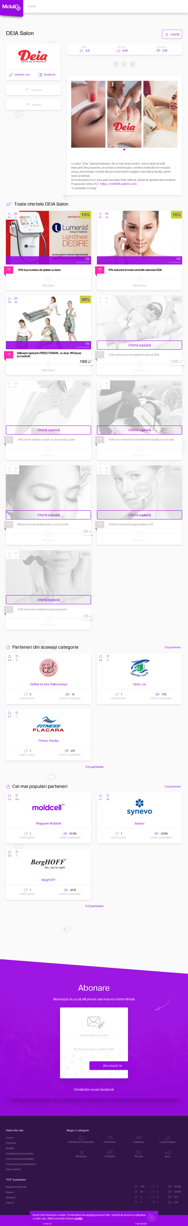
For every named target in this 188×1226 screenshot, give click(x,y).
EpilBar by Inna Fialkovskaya (48, 684)
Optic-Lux (139, 684)
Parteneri (11, 1143)
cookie (78, 1218)
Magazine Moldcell (48, 823)
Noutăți (10, 1148)
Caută (32, 6)
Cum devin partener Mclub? (21, 1164)
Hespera (10, 1197)
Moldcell (94, 1096)
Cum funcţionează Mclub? (20, 1158)
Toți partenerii (172, 647)
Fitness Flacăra (48, 741)
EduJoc (10, 1202)
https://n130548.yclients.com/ (118, 184)
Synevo (139, 823)
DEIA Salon (48, 285)
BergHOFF (48, 880)
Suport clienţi (13, 1169)
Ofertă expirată (139, 345)
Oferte (9, 1137)
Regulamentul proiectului (19, 1153)
